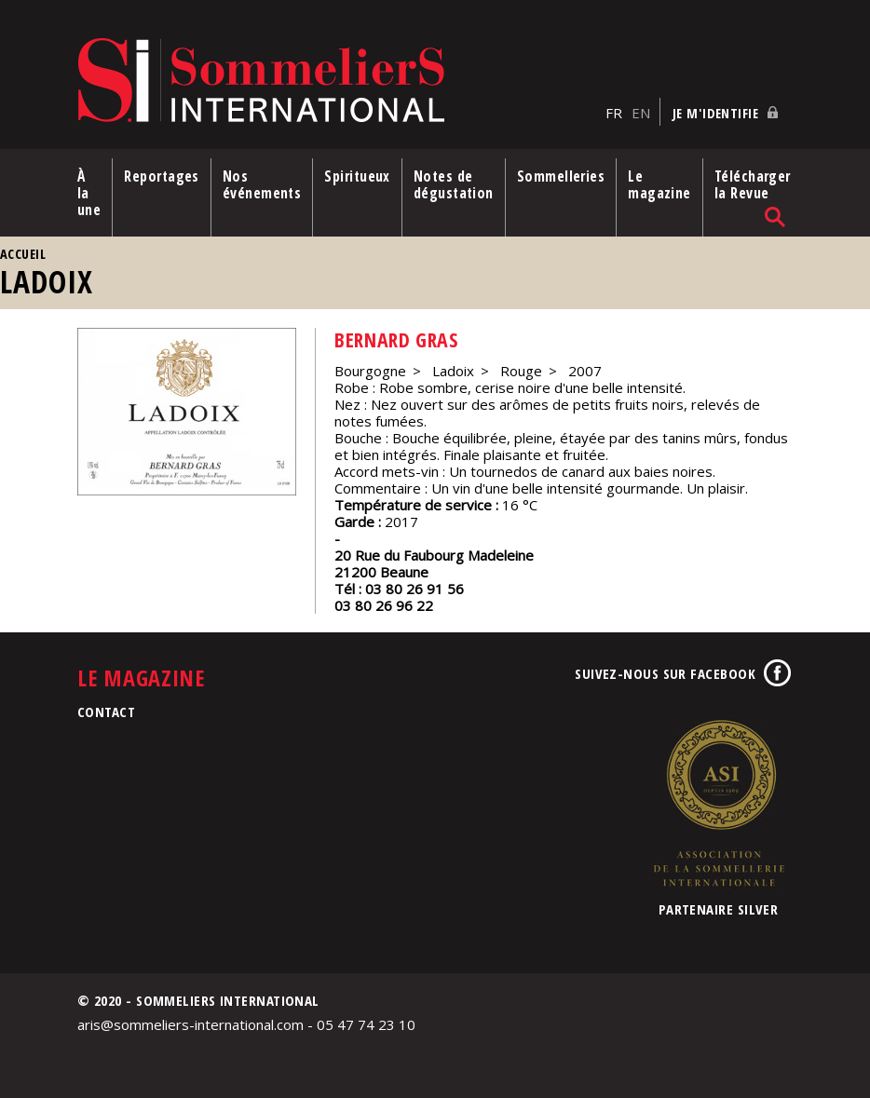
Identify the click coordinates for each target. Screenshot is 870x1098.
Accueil (23, 254)
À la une (89, 193)
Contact (106, 711)
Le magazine (659, 184)
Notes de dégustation (454, 184)
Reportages (161, 176)
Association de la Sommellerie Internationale (718, 803)
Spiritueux (357, 176)
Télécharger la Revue (752, 184)
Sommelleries (561, 176)
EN (641, 112)
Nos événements (262, 184)
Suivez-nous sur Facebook (665, 673)
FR (613, 112)
